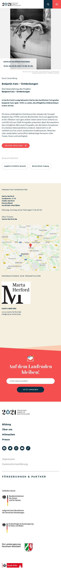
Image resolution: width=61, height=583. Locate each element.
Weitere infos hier (14, 145)
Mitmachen (8, 434)
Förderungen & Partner (24, 476)
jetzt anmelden (30, 389)
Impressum (8, 459)
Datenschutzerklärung (15, 464)
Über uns (7, 429)
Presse (6, 439)
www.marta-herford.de (11, 312)
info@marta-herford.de (11, 314)
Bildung (6, 424)
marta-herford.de (9, 219)
